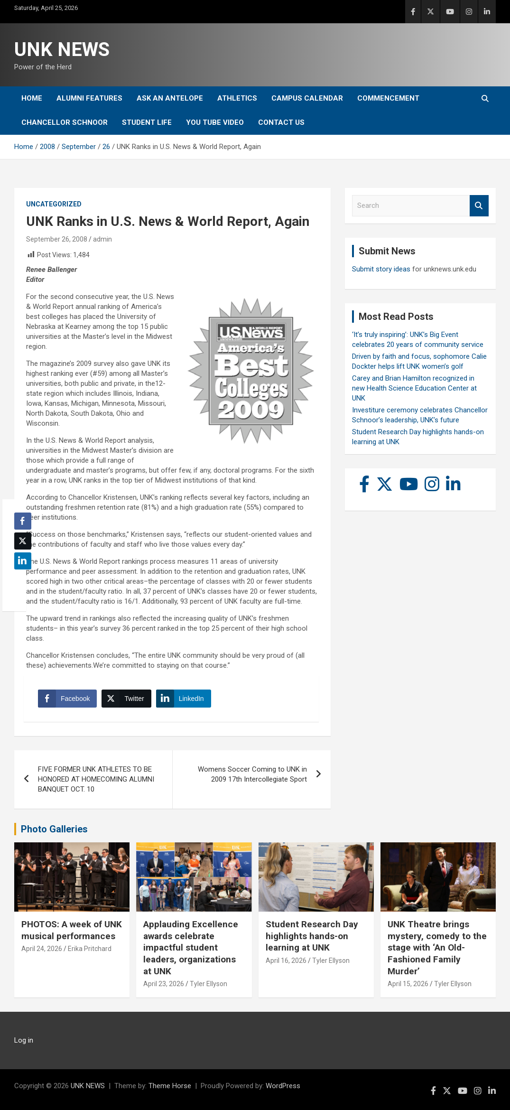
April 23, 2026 (163, 984)
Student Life (147, 122)
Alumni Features (89, 98)
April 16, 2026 (286, 960)
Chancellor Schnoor (64, 122)
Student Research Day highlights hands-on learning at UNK (312, 936)
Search (479, 205)
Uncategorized (54, 204)
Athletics (237, 98)
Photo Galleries (54, 829)
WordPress (283, 1086)
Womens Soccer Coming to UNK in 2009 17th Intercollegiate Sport (252, 774)
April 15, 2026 (408, 984)
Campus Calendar (307, 98)
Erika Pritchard (89, 948)
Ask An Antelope (170, 98)
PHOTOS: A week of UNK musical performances (71, 930)
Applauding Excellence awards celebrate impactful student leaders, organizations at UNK (190, 948)
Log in (23, 1040)
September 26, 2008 (56, 239)
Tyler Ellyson (208, 984)
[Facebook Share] (67, 699)
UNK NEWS (62, 49)
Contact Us (281, 122)
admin (102, 239)
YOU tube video (215, 122)
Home (31, 98)
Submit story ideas (381, 269)
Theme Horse (169, 1086)
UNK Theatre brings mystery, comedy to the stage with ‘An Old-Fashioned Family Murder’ (437, 948)
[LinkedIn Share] (183, 699)
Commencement (388, 98)
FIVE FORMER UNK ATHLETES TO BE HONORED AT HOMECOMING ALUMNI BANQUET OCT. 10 (96, 779)
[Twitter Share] (126, 699)
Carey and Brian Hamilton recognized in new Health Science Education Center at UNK (414, 388)
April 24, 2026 (41, 948)
